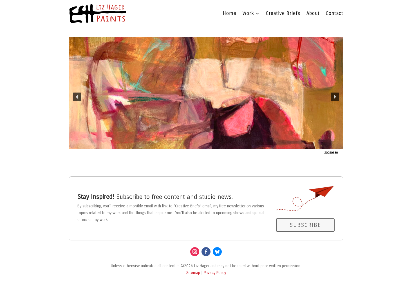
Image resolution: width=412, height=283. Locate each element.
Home (229, 13)
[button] (206, 97)
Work (248, 13)
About (313, 13)
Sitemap (193, 272)
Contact (334, 13)
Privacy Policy (215, 272)
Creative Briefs (283, 13)
